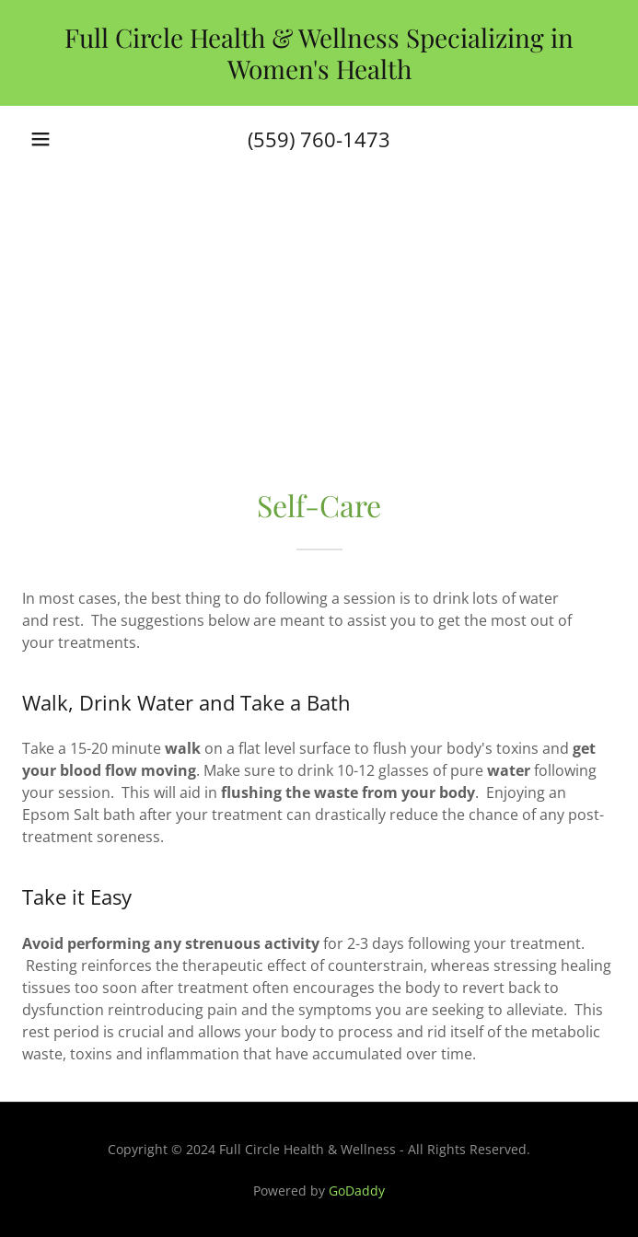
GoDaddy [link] (357, 1190)
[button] (40, 139)
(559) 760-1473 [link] (319, 139)
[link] (319, 53)
